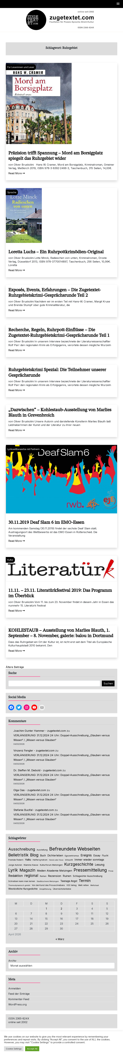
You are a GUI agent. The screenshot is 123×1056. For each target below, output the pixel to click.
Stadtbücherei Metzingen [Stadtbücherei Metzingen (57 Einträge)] (48, 881)
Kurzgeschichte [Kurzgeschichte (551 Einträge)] (78, 864)
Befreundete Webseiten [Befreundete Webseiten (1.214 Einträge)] (74, 849)
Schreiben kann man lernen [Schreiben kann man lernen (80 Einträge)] (21, 881)
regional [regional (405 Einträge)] (31, 875)
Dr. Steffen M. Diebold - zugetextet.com (37, 770)
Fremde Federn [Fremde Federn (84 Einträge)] (15, 859)
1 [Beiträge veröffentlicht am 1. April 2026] (46, 908)
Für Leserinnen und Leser (20, 67)
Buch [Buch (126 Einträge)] (43, 855)
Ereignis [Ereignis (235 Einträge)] (86, 855)
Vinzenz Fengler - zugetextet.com (33, 750)
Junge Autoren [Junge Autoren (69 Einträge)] (15, 865)
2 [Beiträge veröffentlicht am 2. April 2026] (61, 908)
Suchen (108, 683)
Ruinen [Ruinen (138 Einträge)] (67, 875)
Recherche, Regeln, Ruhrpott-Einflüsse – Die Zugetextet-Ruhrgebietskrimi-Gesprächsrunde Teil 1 (59, 333)
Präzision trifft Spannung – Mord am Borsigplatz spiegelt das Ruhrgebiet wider (55, 156)
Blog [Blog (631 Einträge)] (34, 854)
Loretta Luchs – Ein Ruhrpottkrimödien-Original (56, 252)
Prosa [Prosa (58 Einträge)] (110, 871)
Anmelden (14, 988)
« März (60, 939)
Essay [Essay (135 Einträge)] (96, 855)
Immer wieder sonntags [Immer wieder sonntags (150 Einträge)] (89, 859)
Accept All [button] (32, 1048)
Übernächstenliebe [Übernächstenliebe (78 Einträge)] (62, 889)
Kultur (10, 559)
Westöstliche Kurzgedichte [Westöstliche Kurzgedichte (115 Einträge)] (23, 888)
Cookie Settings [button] (14, 1048)
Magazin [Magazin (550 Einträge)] (27, 870)
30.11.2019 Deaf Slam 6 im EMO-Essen (46, 522)
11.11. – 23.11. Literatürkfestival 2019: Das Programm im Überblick (60, 593)
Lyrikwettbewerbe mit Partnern (23, 449)
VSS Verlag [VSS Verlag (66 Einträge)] (71, 885)
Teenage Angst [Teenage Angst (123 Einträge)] (68, 881)
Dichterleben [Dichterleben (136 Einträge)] (55, 855)
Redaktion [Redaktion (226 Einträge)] (15, 876)
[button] (118, 4)
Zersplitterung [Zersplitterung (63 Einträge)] (45, 889)
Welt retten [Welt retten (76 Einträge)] (83, 885)
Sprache (11, 192)
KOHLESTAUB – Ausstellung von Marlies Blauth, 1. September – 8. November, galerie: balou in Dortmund (60, 633)
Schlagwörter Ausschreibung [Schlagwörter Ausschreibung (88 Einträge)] (87, 876)
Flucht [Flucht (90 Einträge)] (105, 855)
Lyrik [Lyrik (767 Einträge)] (13, 870)
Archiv (12, 960)
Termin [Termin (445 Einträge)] (85, 880)
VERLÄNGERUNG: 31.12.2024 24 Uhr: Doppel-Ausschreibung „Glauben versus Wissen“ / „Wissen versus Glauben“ (61, 738)
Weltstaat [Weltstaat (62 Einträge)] (94, 885)
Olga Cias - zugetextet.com (29, 790)
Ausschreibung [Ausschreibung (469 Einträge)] (21, 849)
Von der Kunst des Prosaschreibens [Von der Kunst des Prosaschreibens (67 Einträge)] (48, 885)
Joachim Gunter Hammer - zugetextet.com (39, 730)
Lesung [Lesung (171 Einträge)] (99, 864)
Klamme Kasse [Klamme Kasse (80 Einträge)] (31, 865)
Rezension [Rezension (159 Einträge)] (54, 875)
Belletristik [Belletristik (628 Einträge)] (18, 854)
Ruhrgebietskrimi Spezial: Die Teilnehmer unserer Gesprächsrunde (57, 373)
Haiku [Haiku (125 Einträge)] (28, 859)
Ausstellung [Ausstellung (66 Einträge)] (42, 850)
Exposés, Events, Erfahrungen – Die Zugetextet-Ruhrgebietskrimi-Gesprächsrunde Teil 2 (54, 293)
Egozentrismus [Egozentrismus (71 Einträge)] (72, 855)
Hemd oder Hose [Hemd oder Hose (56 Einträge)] (56, 860)
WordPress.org (17, 1004)
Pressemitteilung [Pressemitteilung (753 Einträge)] (90, 870)
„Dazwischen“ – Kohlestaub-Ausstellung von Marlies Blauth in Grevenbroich (59, 413)
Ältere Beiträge (15, 667)
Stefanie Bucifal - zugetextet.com (33, 810)
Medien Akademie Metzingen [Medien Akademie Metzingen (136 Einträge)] (54, 870)
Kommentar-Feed (18, 999)
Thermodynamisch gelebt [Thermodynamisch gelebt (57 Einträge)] (19, 885)
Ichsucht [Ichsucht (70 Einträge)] (69, 860)
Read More (16, 173)
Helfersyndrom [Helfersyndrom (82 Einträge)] (40, 859)
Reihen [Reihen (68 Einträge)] (43, 876)
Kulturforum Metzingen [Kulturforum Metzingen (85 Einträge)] (51, 865)
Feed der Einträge (19, 993)
